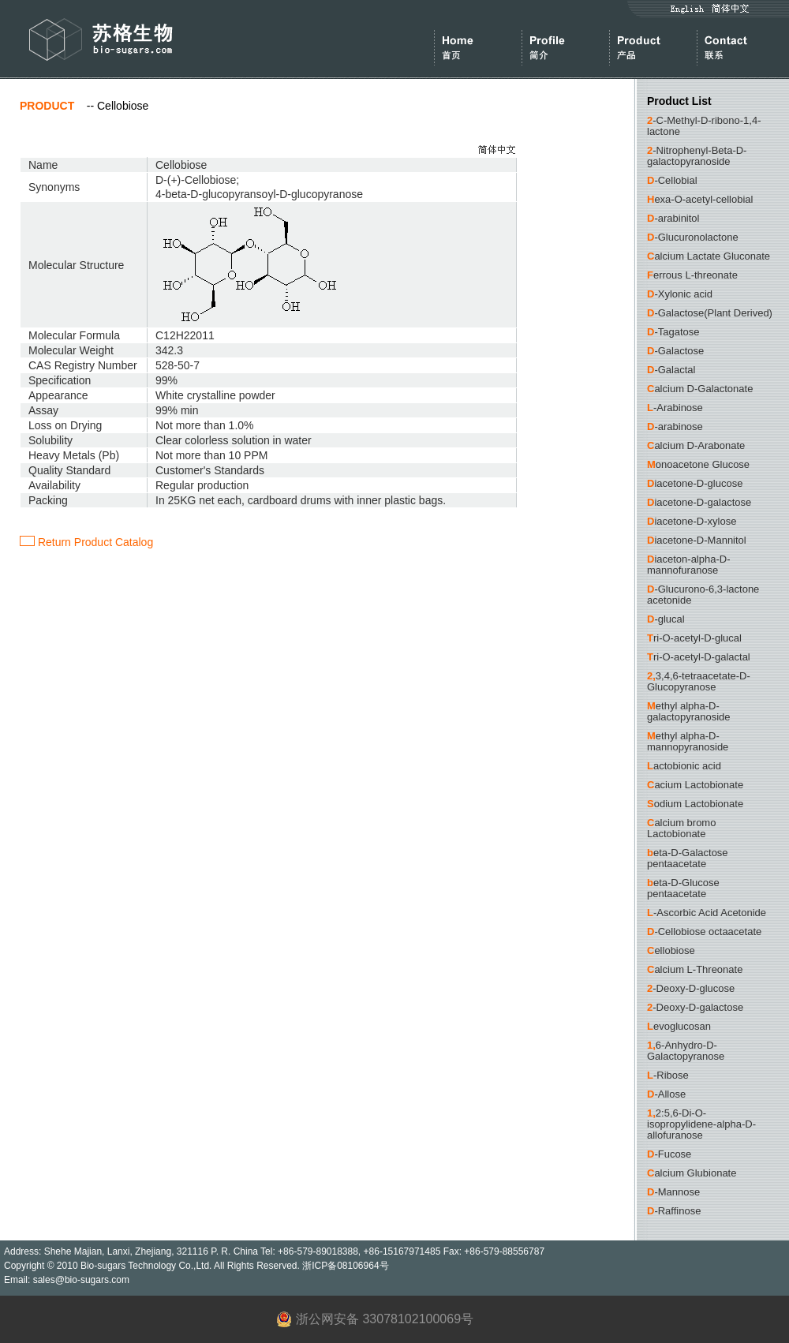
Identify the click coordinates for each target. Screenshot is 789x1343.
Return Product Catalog (86, 542)
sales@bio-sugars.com (81, 1279)
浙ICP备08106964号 (345, 1265)
